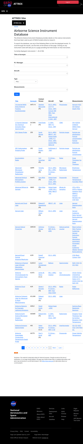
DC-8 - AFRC (52, 105)
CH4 (73, 200)
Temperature (76, 180)
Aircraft (16, 71)
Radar (61, 158)
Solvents (75, 191)
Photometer (63, 105)
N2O (77, 200)
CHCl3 (74, 281)
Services (51, 409)
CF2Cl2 (79, 273)
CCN (73, 255)
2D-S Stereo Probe (21, 132)
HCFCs (74, 189)
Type (15, 79)
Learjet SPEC (52, 143)
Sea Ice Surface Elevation (77, 318)
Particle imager (64, 132)
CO (79, 198)
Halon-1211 (76, 279)
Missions (39, 411)
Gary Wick (42, 178)
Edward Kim (42, 314)
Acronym (33, 101)
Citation (50, 275)
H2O (79, 105)
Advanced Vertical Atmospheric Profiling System (21, 180)
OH (73, 123)
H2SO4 (77, 123)
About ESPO (40, 414)
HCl (73, 265)
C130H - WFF (52, 119)
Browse (63, 416)
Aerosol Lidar (19, 211)
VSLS (80, 191)
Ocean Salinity (77, 333)
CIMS (61, 123)
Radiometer (63, 314)
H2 (81, 281)
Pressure (75, 178)
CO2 (73, 328)
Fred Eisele (42, 123)
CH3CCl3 (75, 277)
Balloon (50, 263)
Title (16, 101)
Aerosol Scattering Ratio (75, 213)
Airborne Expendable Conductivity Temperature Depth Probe (21, 337)
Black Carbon (76, 227)
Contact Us (45, 438)
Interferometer (64, 326)
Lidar (61, 203)
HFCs (78, 187)
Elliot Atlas (42, 187)
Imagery (75, 314)
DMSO (74, 127)
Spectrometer (63, 263)
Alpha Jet (51, 145)
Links (63, 409)
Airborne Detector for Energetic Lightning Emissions (21, 308)
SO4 (79, 257)
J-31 (49, 107)
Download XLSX (16, 353)
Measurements (19, 87)
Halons (79, 189)
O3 (73, 107)
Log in (68, 2)
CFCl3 (74, 273)
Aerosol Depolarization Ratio (77, 205)
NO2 (78, 109)
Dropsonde (63, 178)
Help (62, 419)
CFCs (73, 187)
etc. (73, 330)
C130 (53, 330)
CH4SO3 (75, 125)
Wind (80, 182)
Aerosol (74, 105)
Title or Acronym (20, 54)
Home (16, 26)
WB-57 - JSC (52, 134)
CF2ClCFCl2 (76, 275)
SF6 (77, 283)
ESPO (38, 409)
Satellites (52, 419)
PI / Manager (18, 63)
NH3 (78, 127)
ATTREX (18, 3)
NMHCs (74, 193)
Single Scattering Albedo (75, 248)
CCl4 (80, 277)
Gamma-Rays (76, 306)
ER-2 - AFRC (52, 170)
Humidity (75, 182)
